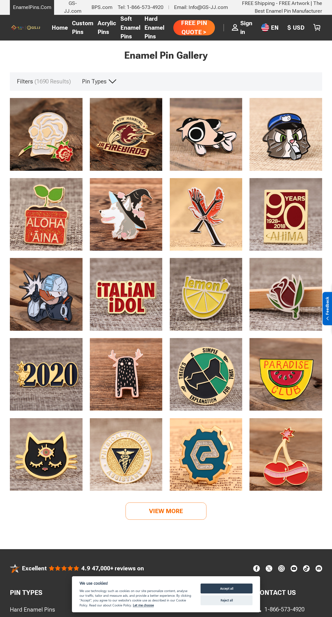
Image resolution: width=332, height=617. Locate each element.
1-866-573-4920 (284, 609)
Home (60, 27)
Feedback (327, 309)
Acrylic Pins (107, 28)
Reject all (227, 600)
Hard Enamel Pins (154, 27)
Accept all (226, 588)
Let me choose (143, 605)
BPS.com (101, 7)
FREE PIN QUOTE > (194, 27)
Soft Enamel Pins (130, 27)
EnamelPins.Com (32, 7)
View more (166, 511)
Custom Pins (82, 28)
